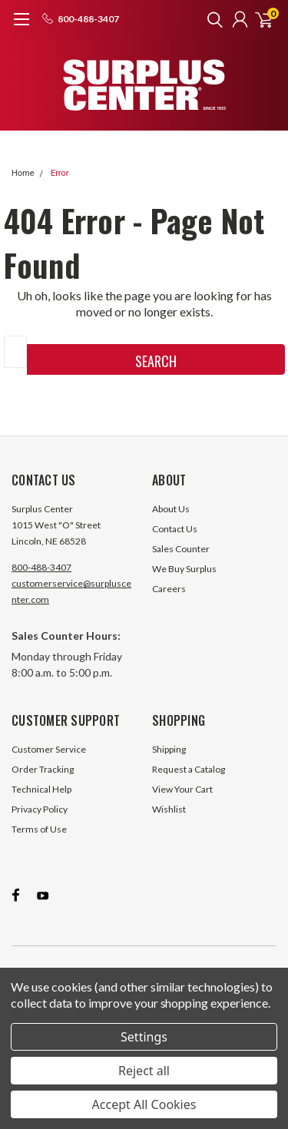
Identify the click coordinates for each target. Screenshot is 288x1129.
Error (60, 173)
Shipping (169, 749)
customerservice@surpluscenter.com (71, 591)
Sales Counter (181, 549)
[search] (211, 19)
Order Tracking (43, 769)
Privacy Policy (40, 809)
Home (23, 173)
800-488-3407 (41, 567)
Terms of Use (39, 829)
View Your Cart (182, 789)
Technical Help (41, 789)
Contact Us (174, 529)
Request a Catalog (188, 769)
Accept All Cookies (144, 1104)
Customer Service (49, 749)
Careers (169, 588)
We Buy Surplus (184, 568)
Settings (144, 1036)
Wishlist (169, 809)
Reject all (144, 1070)
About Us (171, 509)
